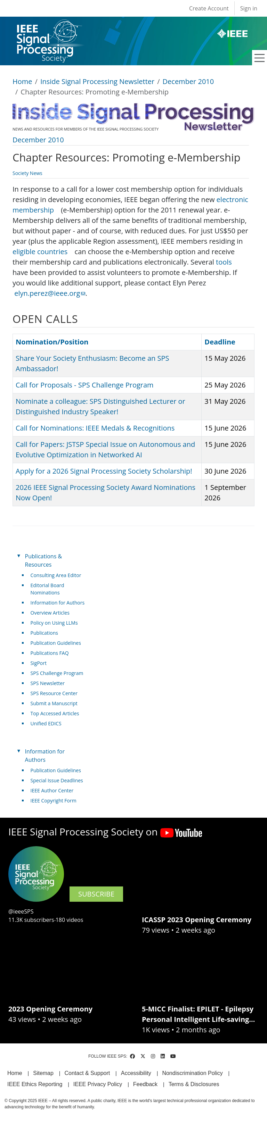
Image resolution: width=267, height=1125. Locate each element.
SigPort (39, 663)
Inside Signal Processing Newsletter (97, 81)
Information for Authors (58, 602)
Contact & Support (87, 1073)
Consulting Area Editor (56, 575)
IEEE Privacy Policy (97, 1084)
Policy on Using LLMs (54, 622)
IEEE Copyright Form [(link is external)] (56, 800)
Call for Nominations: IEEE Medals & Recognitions (95, 428)
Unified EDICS (46, 723)
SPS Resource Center (54, 693)
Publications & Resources (43, 560)
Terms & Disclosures (194, 1084)
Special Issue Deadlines (57, 780)
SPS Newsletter (48, 683)
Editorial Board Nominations (47, 589)
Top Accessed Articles (55, 713)
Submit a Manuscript (54, 703)
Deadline (219, 342)
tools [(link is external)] (226, 262)
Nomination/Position (52, 342)
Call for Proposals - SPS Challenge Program (85, 385)
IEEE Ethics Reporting (34, 1084)
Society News (27, 173)
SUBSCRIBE (96, 894)
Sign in (248, 8)
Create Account (209, 8)
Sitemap (43, 1073)
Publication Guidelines (56, 643)
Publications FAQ (50, 653)
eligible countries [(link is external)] (43, 251)
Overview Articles (50, 612)
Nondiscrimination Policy (192, 1073)
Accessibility (136, 1073)
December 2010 (188, 81)
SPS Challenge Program (57, 673)
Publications (44, 633)
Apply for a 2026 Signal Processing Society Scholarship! (104, 471)
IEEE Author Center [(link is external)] (55, 790)
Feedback (145, 1084)
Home (22, 81)
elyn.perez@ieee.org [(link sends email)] (49, 293)
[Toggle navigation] (259, 58)
